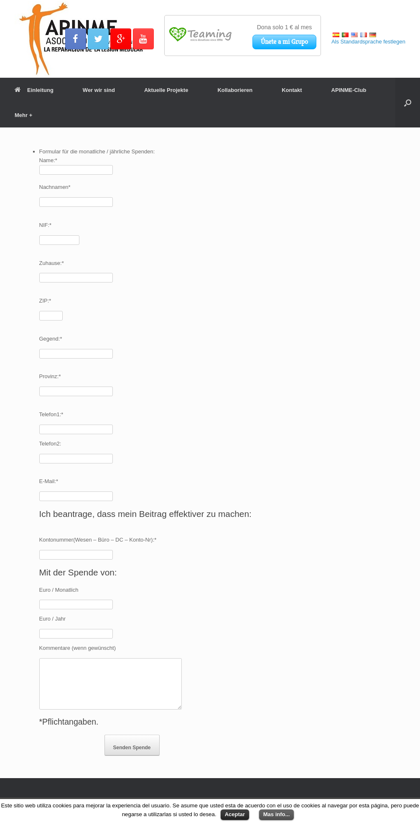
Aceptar (235, 814)
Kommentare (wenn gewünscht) (77, 648)
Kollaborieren (234, 90)
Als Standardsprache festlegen (368, 41)
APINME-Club (349, 90)
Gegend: (50, 339)
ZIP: (45, 301)
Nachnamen (55, 187)
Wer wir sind (99, 90)
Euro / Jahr (52, 619)
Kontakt (292, 90)
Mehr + (23, 115)
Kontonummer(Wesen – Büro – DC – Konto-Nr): (98, 540)
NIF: (45, 225)
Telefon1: (51, 414)
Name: (48, 160)
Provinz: (50, 376)
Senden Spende (132, 748)
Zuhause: (51, 263)
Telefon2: (50, 443)
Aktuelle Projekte (166, 90)
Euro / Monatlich (59, 590)
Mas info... (276, 814)
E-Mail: (49, 481)
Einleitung (34, 90)
